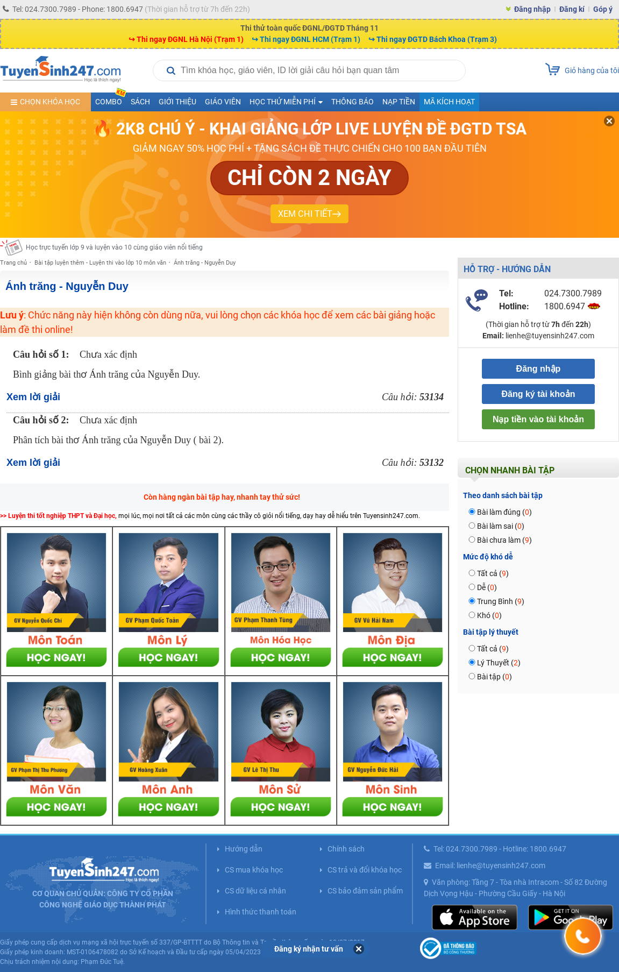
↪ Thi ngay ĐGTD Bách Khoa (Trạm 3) (432, 39)
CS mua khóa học (254, 869)
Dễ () (487, 587)
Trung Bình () (500, 601)
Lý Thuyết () (499, 662)
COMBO (110, 99)
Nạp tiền (398, 101)
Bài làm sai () (500, 526)
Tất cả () (493, 573)
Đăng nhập (532, 9)
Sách (140, 101)
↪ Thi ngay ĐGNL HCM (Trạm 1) (306, 39)
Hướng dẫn (243, 849)
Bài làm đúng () (504, 512)
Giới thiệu (177, 101)
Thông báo (352, 101)
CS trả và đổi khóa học (365, 869)
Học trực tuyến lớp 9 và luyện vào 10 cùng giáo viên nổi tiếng (114, 247)
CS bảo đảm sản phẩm (365, 890)
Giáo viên (223, 101)
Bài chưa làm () (504, 540)
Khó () (489, 615)
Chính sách (346, 849)
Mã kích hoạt (449, 101)
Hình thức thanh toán (260, 911)
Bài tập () (494, 676)
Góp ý (603, 9)
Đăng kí (572, 9)
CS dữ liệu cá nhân (255, 890)
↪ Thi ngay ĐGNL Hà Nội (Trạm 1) (186, 39)
